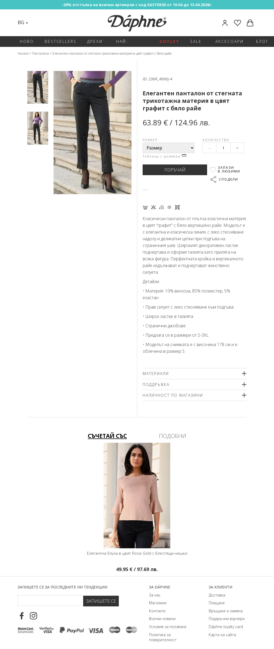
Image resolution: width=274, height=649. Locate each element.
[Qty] (223, 147)
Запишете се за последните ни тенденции (62, 579)
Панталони (40, 53)
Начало (23, 53)
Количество (216, 140)
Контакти (157, 603)
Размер (150, 140)
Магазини (157, 595)
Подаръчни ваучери (227, 611)
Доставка (217, 587)
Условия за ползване (168, 619)
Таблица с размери (164, 156)
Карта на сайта (222, 627)
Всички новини (162, 611)
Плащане (217, 595)
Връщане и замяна (226, 603)
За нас (155, 587)
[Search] (37, 23)
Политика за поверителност (163, 630)
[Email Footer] (50, 593)
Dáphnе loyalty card (226, 619)
